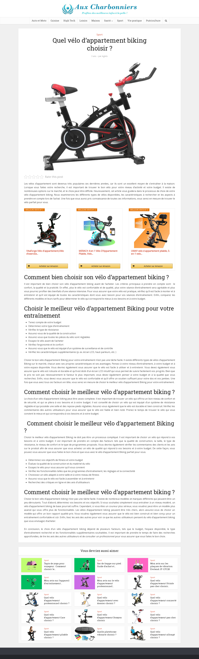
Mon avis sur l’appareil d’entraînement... (56, 582)
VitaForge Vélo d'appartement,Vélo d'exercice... (45, 252)
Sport (120, 20)
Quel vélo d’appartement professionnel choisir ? (56, 600)
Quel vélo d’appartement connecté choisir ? (163, 600)
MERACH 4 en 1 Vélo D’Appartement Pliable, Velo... (98, 252)
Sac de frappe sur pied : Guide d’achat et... (109, 565)
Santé (107, 20)
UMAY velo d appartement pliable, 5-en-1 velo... (150, 252)
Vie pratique (134, 20)
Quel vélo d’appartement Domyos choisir (109, 617)
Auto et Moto (39, 20)
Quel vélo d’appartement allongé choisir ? (162, 634)
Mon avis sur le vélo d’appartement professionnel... (108, 583)
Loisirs (83, 20)
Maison (95, 20)
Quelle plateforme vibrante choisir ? (106, 633)
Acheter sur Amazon (48, 266)
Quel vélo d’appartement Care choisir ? (54, 617)
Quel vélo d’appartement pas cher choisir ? (163, 617)
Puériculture (153, 20)
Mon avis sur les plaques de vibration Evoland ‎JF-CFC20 (161, 566)
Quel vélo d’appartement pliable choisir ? (56, 634)
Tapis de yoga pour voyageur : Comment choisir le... (55, 566)
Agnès (105, 56)
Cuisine (55, 20)
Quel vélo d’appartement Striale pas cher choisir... (162, 583)
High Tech (69, 20)
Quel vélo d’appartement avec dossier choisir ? (107, 600)
